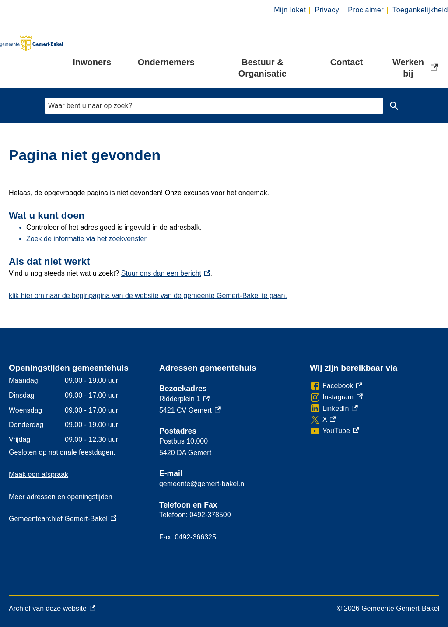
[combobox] (214, 105)
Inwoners (92, 62)
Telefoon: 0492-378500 (195, 514)
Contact (346, 62)
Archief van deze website (52, 608)
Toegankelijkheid (420, 10)
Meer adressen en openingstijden (60, 497)
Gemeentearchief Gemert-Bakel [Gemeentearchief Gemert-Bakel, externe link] (62, 518)
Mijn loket (290, 10)
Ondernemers (166, 62)
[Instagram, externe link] (336, 397)
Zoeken (394, 106)
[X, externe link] (323, 419)
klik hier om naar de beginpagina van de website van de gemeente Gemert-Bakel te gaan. (148, 295)
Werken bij (415, 67)
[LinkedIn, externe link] (334, 408)
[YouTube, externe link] (334, 431)
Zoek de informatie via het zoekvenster (86, 238)
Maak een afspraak (38, 474)
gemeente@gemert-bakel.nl (202, 483)
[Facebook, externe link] (336, 386)
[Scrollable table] (77, 410)
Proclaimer (366, 10)
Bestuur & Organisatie (262, 67)
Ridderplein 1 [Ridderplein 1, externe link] (184, 399)
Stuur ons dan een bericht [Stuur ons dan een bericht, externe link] (165, 273)
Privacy (327, 10)
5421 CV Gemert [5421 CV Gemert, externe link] (190, 410)
